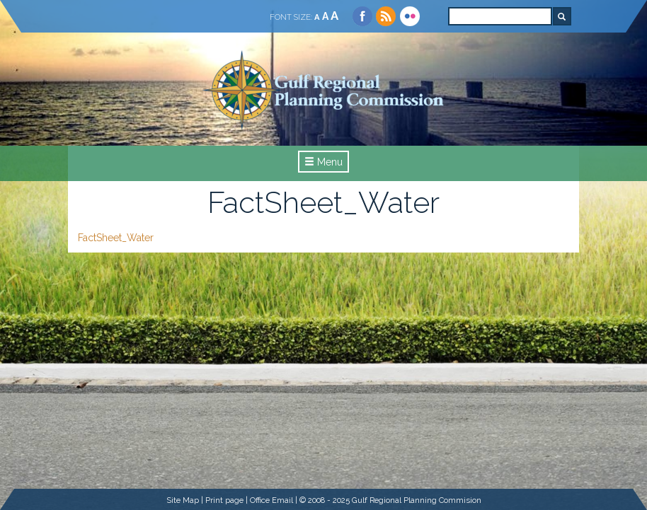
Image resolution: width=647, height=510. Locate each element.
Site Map (182, 500)
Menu (323, 162)
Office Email (271, 500)
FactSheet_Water (116, 237)
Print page (224, 500)
